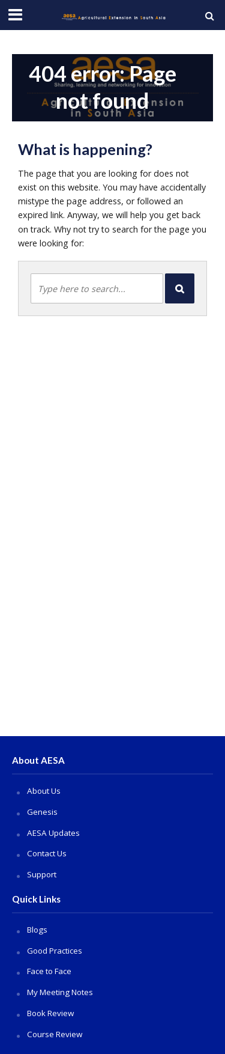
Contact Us (47, 853)
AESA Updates (53, 832)
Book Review (50, 1013)
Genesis (42, 811)
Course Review (54, 1034)
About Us (44, 790)
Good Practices (54, 950)
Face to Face (49, 971)
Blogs (37, 929)
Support (41, 874)
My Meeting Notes (60, 992)
